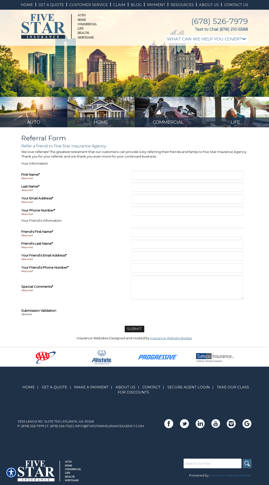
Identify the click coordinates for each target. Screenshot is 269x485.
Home (28, 389)
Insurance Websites (93, 340)
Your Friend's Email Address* (44, 257)
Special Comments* (37, 289)
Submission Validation (38, 313)
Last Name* (30, 188)
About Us (125, 389)
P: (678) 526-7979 (31, 428)
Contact (151, 389)
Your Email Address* (37, 200)
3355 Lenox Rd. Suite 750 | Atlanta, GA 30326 (56, 423)
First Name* (30, 177)
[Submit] (134, 331)
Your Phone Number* (38, 212)
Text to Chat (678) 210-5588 (221, 29)
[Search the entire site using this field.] (212, 465)
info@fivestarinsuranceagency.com (109, 428)
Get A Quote (54, 389)
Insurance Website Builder (171, 340)
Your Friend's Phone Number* (45, 270)
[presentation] (169, 313)
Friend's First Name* (37, 234)
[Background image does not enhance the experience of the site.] (33, 113)
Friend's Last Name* (37, 246)
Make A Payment (91, 389)
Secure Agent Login (188, 389)
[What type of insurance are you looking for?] (207, 39)
